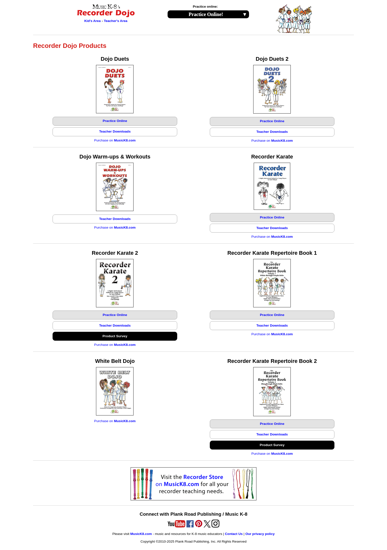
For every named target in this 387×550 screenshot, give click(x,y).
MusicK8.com (141, 534)
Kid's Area (92, 21)
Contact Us (234, 534)
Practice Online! (218, 14)
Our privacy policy (260, 534)
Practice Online (115, 121)
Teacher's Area (115, 21)
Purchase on (115, 140)
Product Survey (114, 336)
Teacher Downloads (115, 131)
